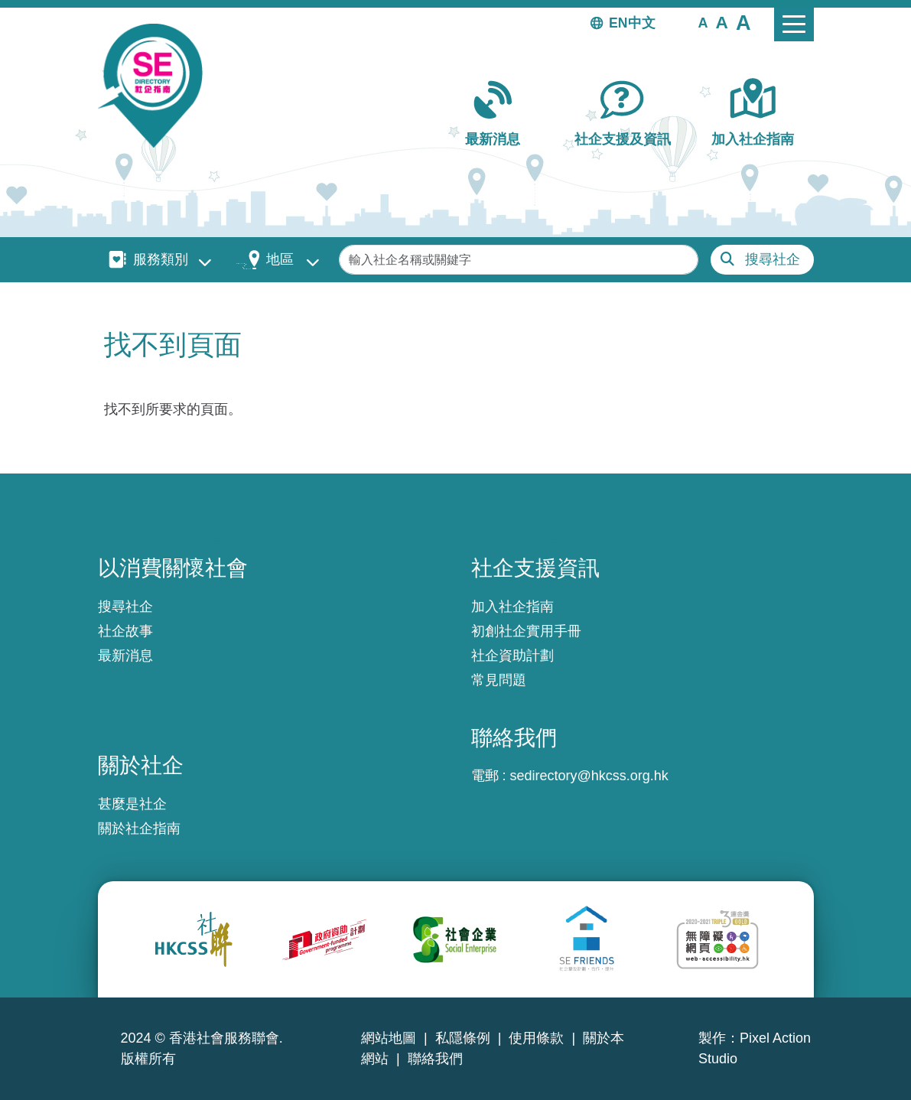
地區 (280, 259)
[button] (703, 22)
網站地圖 (388, 1038)
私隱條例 (462, 1038)
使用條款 (536, 1038)
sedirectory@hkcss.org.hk (589, 775)
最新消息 (492, 139)
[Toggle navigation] (794, 24)
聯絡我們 (435, 1058)
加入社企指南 (752, 139)
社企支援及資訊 (622, 139)
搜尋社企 (772, 259)
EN (618, 23)
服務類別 (160, 259)
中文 (642, 23)
